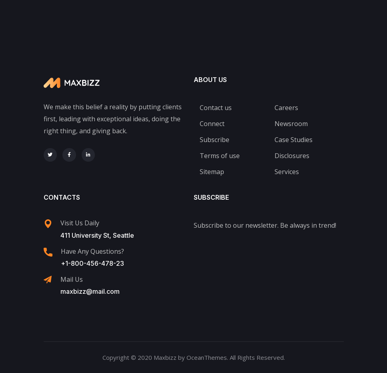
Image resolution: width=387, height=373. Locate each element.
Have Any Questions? (92, 251)
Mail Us (71, 279)
